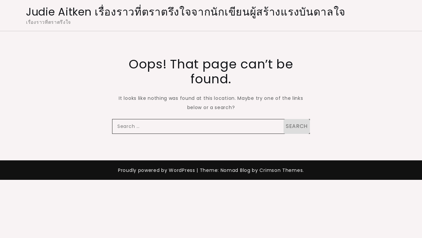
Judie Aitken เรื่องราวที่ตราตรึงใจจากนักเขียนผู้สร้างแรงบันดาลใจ (186, 11)
